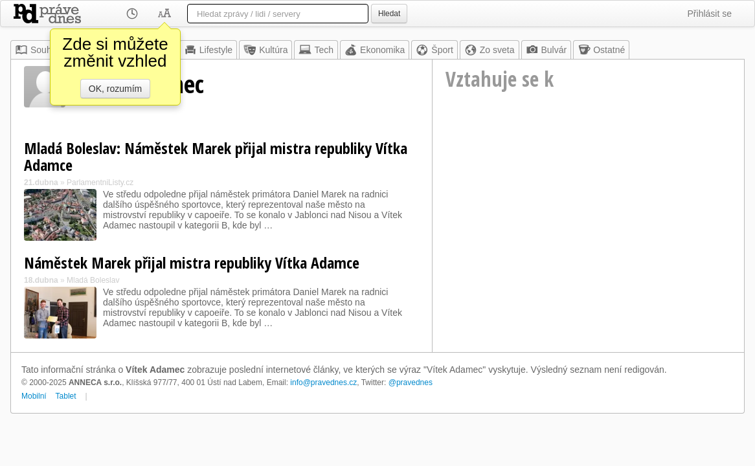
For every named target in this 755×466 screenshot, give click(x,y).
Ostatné (601, 49)
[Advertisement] (588, 224)
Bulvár (546, 49)
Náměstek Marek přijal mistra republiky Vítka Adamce (191, 262)
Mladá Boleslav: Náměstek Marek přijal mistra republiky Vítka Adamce (215, 156)
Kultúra (265, 49)
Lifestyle (208, 49)
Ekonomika (374, 49)
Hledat (389, 13)
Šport (434, 49)
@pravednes (411, 382)
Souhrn (37, 49)
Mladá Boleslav (93, 280)
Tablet (66, 396)
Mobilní (34, 396)
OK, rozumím (115, 88)
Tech (316, 49)
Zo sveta (489, 49)
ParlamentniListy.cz (100, 182)
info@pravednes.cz (323, 382)
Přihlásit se (710, 13)
